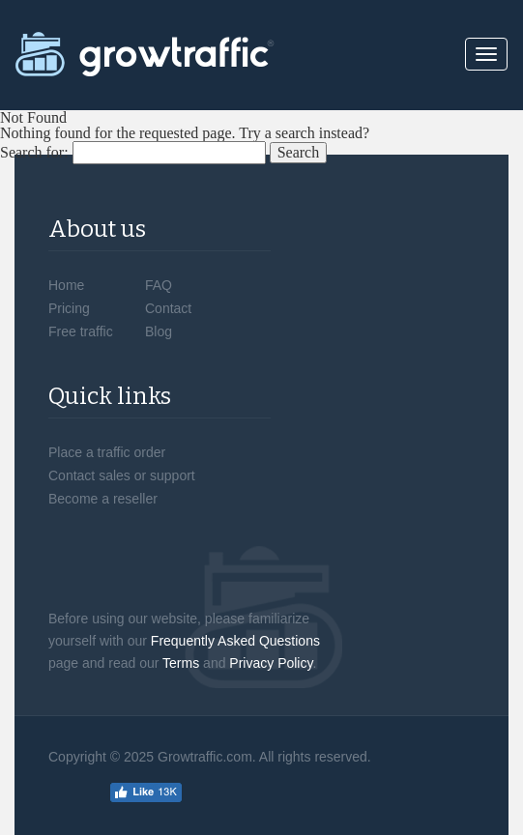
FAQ (158, 285)
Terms (180, 663)
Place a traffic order (106, 452)
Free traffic (80, 331)
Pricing (69, 308)
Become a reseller (103, 498)
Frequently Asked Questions (235, 640)
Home (66, 285)
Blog (158, 331)
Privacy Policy (270, 663)
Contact (168, 308)
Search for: (34, 152)
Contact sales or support (121, 475)
